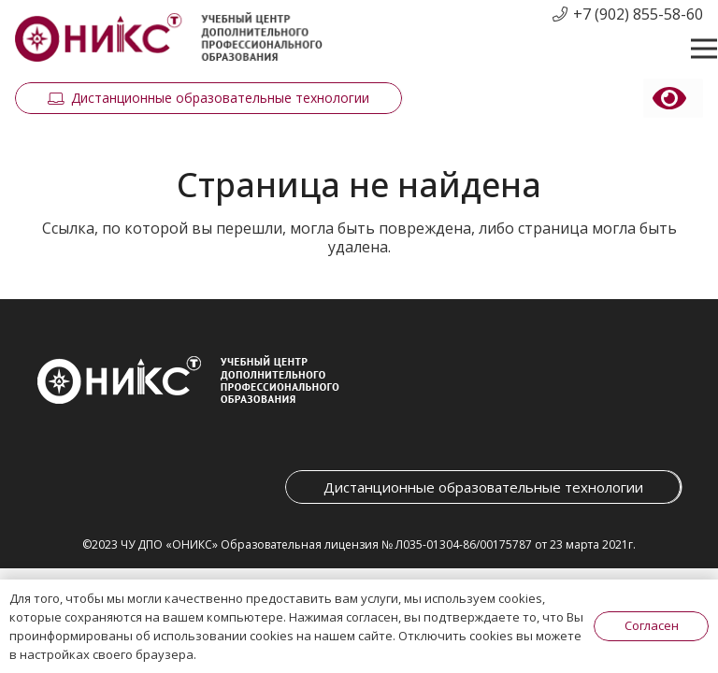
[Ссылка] (169, 38)
